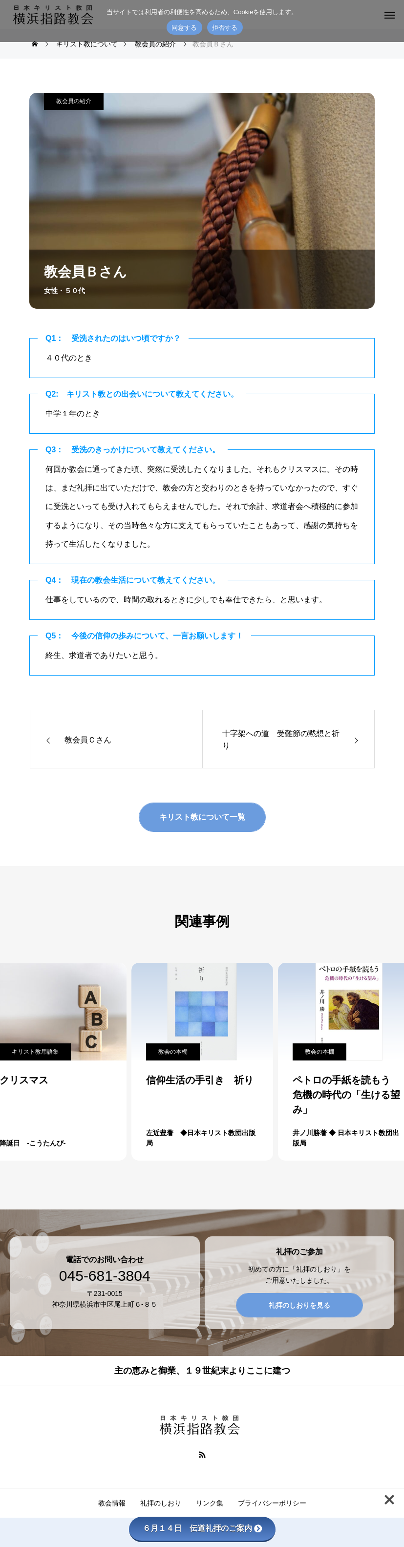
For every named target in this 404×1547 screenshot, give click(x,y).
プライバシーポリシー (272, 1503)
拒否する (225, 27)
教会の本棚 (173, 1051)
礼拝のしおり (160, 1503)
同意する (184, 27)
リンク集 (209, 1503)
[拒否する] (392, 21)
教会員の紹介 (73, 101)
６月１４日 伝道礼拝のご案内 (202, 1528)
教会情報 (112, 1503)
